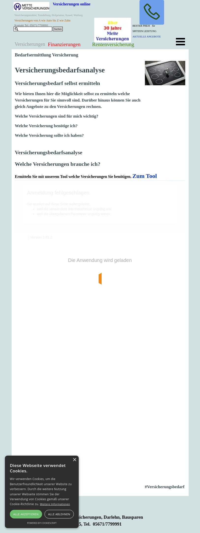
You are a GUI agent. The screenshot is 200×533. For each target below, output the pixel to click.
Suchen (58, 29)
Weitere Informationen (55, 504)
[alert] (42, 492)
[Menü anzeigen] (180, 41)
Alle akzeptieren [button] (26, 514)
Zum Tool (144, 176)
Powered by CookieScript (42, 523)
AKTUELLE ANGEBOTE (147, 36)
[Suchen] (33, 29)
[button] (151, 12)
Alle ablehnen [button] (59, 514)
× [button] (74, 460)
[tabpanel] (151, 31)
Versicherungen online (72, 4)
